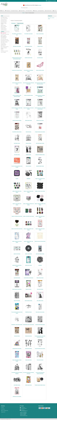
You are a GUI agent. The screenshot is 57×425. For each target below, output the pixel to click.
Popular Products (14, 10)
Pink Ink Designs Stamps (28, 301)
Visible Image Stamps (28, 385)
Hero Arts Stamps (28, 166)
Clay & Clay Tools (3, 38)
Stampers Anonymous (28, 336)
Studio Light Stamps (28, 360)
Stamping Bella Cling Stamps (17, 349)
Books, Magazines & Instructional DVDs (4, 37)
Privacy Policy (3, 409)
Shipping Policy (3, 412)
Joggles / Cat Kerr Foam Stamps (40, 191)
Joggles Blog (41, 11)
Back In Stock (29, 11)
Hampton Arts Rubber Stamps (40, 155)
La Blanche (40, 265)
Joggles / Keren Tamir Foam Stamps (16, 229)
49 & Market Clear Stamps (28, 34)
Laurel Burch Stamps (17, 278)
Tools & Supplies (3, 52)
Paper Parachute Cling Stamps (16, 289)
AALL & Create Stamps (40, 34)
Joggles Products (3, 25)
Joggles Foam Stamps (28, 254)
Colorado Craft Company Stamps (17, 70)
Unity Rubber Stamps (17, 385)
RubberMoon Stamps (28, 312)
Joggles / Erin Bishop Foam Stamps (28, 216)
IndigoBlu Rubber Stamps (40, 166)
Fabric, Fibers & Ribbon (4, 42)
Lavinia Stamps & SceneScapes (28, 278)
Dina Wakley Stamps (17, 143)
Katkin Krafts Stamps (28, 265)
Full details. (39, 5)
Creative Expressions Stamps (17, 121)
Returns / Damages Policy (4, 411)
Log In (54, 11)
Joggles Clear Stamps (17, 254)
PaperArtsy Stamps (28, 289)
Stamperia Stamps (17, 336)
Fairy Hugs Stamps (17, 155)
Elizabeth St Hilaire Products (4, 24)
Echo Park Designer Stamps (40, 143)
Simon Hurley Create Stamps (40, 312)
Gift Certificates (3, 43)
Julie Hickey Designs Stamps (40, 254)
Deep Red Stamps (28, 132)
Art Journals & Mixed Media (5, 34)
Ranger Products (3, 27)
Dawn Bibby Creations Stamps (16, 132)
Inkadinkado (28, 179)
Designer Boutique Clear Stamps (40, 132)
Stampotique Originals (28, 349)
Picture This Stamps (17, 301)
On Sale (35, 10)
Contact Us (2, 408)
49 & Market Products (4, 17)
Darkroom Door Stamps (40, 121)
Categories (7, 11)
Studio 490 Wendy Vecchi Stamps (40, 349)
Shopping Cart (50, 0)
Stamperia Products (4, 28)
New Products (22, 11)
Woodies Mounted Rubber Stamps (40, 385)
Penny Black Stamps (40, 289)
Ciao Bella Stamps (40, 58)
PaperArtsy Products (4, 26)
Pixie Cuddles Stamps (40, 301)
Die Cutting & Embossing (4, 39)
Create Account (48, 11)
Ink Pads (17, 179)
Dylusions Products (3, 22)
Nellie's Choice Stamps (40, 278)
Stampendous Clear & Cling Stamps (28, 325)
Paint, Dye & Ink (3, 45)
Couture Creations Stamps (40, 70)
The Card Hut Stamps (40, 360)
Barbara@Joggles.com (24, 411)
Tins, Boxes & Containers (4, 51)
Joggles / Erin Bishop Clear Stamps (17, 216)
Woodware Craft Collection (17, 397)
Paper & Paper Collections (4, 46)
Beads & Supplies (3, 35)
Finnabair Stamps (28, 155)
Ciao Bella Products (4, 19)
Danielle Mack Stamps (28, 121)
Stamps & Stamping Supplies (4, 48)
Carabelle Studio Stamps (28, 58)
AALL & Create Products (4, 18)
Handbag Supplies (3, 44)
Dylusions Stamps (28, 143)
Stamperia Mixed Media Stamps (40, 325)
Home (2, 11)
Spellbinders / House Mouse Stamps (16, 325)
